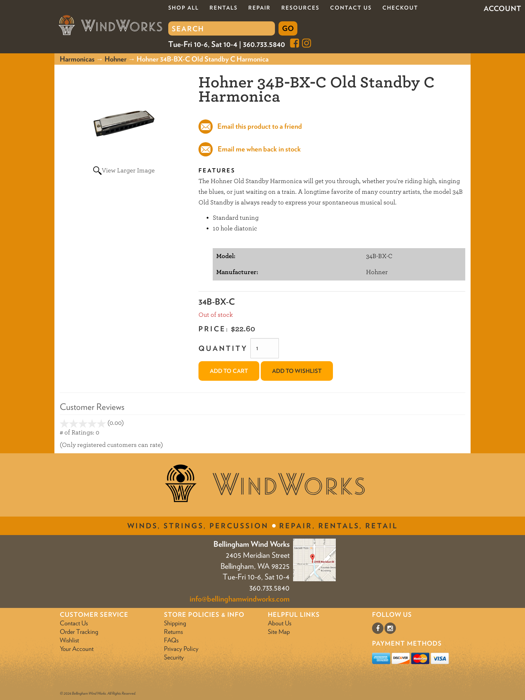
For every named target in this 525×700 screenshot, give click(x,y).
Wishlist (69, 640)
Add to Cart (229, 371)
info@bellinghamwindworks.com (240, 598)
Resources (300, 8)
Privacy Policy (181, 648)
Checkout (400, 8)
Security (174, 657)
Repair (259, 8)
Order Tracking (79, 631)
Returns (173, 631)
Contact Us (351, 8)
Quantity (223, 348)
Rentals (224, 8)
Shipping (175, 623)
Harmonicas (77, 59)
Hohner (116, 59)
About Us (279, 623)
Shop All (183, 8)
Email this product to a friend (259, 126)
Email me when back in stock (259, 149)
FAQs (171, 640)
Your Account (77, 648)
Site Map (279, 631)
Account (502, 8)
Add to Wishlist (297, 371)
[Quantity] (264, 348)
